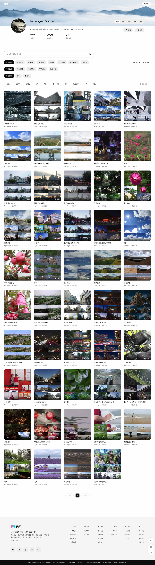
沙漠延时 (127, 283)
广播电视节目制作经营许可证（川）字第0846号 (98, 562)
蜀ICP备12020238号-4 (59, 562)
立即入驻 (100, 542)
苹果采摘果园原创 (10, 322)
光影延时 (7, 442)
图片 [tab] (123, 21)
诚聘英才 (141, 534)
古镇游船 (97, 203)
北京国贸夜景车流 (100, 322)
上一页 (69, 495)
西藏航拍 (97, 283)
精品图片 (86, 534)
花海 (35, 482)
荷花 (125, 163)
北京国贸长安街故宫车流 (102, 243)
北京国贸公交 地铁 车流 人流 (104, 402)
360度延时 (67, 163)
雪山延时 (97, 124)
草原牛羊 (67, 482)
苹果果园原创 (9, 283)
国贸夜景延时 (39, 362)
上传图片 (86, 531)
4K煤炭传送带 (9, 124)
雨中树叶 (67, 402)
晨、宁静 (127, 203)
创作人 (127, 538)
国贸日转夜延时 (39, 203)
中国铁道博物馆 (9, 203)
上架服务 (128, 531)
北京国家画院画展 (130, 124)
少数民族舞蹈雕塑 (100, 482)
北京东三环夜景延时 (101, 362)
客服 (151, 547)
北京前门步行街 (69, 362)
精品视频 (73, 534)
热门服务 (128, 534)
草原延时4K (8, 163)
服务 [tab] (141, 21)
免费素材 (73, 542)
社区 (6, 482)
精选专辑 (73, 538)
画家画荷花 (68, 442)
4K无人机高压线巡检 (41, 163)
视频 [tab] (117, 21)
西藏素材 (7, 243)
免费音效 (100, 534)
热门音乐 (100, 531)
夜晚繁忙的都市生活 (101, 163)
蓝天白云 (67, 283)
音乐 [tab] (129, 21)
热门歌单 (100, 538)
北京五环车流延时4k (41, 322)
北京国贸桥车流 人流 (71, 243)
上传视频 (73, 531)
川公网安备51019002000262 (75, 562)
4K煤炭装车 (68, 124)
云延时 (126, 243)
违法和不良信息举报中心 (120, 562)
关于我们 (141, 531)
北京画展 (7, 402)
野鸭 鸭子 (37, 283)
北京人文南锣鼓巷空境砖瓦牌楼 (135, 402)
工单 (151, 552)
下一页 (85, 495)
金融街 (36, 243)
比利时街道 (68, 322)
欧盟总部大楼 (39, 124)
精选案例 (114, 534)
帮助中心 (141, 538)
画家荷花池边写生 (100, 442)
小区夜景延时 (128, 322)
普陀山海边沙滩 (129, 442)
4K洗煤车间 (128, 362)
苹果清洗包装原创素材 (42, 442)
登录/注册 (146, 4)
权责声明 (141, 542)
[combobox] (48, 54)
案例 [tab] (135, 21)
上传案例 (114, 531)
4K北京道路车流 (40, 402)
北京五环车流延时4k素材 (13, 362)
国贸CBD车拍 (69, 203)
